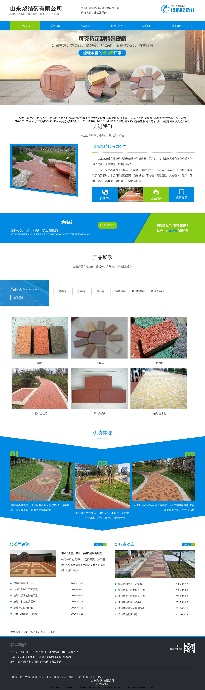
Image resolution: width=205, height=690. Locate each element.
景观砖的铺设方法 (48, 583)
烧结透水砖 (157, 291)
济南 (42, 677)
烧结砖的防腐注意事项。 (153, 602)
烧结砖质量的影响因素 (48, 595)
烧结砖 (62, 291)
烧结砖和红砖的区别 (48, 602)
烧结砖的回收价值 (48, 608)
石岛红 (52, 632)
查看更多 (181, 197)
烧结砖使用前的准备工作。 (153, 596)
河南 (63, 677)
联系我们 (109, 225)
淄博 (34, 677)
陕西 (56, 677)
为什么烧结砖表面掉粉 (48, 614)
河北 (92, 677)
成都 (99, 677)
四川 (71, 677)
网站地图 (104, 683)
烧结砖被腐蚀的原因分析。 (153, 608)
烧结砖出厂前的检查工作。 (153, 590)
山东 (78, 677)
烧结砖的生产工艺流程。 (153, 584)
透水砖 (100, 291)
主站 (27, 677)
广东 (85, 677)
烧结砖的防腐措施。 (153, 614)
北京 (49, 677)
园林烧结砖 (119, 291)
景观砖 (81, 291)
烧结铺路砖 (138, 291)
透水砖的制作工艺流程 (48, 589)
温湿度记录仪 (38, 632)
